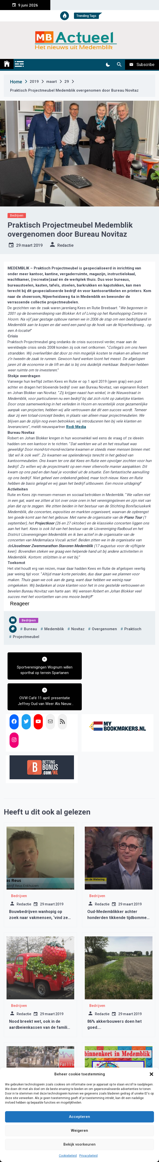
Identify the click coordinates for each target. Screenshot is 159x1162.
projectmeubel (26, 637)
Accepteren (79, 1116)
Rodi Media (76, 427)
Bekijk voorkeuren (79, 1144)
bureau (30, 629)
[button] (151, 1074)
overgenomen (104, 629)
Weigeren (79, 1130)
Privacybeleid (88, 1155)
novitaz (78, 629)
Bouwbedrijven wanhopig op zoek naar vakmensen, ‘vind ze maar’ (38, 886)
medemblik (54, 629)
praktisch (132, 629)
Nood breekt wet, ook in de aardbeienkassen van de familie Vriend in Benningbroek (39, 996)
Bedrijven (16, 215)
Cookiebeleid (68, 1155)
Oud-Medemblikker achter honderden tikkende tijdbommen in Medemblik (118, 886)
